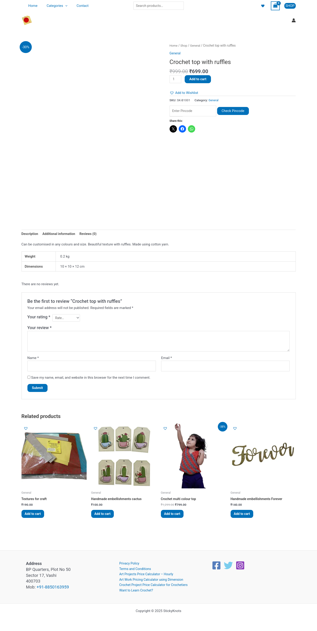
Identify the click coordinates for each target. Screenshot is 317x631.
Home (31, 6)
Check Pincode (237, 111)
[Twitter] (228, 563)
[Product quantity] (176, 79)
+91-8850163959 (53, 585)
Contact (77, 6)
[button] (290, 6)
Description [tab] (30, 234)
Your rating (39, 317)
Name (33, 359)
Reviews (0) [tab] (91, 234)
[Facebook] (216, 563)
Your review (39, 328)
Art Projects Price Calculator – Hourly (145, 573)
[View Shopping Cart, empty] (275, 5)
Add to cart (198, 79)
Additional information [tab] (60, 234)
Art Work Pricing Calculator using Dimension (150, 579)
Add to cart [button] (34, 516)
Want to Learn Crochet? (134, 590)
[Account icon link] (294, 20)
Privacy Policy (127, 562)
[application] (62, 5)
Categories (53, 5)
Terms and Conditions (133, 567)
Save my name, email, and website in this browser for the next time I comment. (90, 379)
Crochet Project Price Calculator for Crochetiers (153, 585)
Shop (184, 45)
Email (166, 359)
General (196, 45)
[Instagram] (240, 563)
